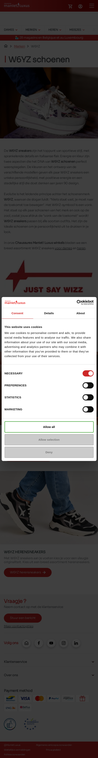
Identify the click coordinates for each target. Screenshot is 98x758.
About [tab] (80, 313)
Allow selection (49, 439)
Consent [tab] (17, 313)
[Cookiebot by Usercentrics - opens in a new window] (77, 302)
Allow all (49, 427)
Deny (49, 452)
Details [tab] (49, 313)
